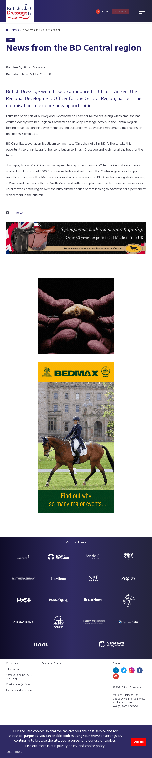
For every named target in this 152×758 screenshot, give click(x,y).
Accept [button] (139, 741)
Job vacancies (14, 669)
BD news (18, 213)
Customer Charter (52, 663)
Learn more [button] (14, 751)
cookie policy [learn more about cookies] (94, 746)
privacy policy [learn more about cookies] (67, 746)
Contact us (12, 663)
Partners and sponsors (19, 690)
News (15, 29)
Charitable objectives (18, 684)
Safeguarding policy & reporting (19, 676)
